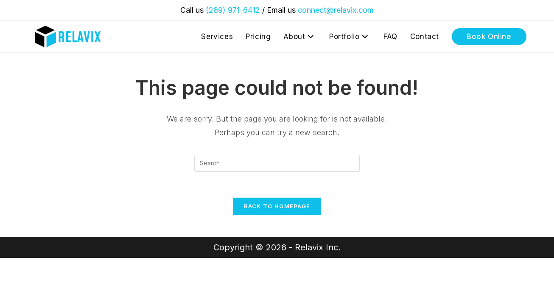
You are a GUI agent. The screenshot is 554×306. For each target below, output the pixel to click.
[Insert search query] (277, 163)
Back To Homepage (277, 206)
